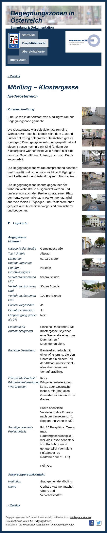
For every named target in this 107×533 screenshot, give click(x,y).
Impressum (18, 59)
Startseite (29, 35)
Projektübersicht (34, 43)
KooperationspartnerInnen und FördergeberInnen (49, 524)
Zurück (15, 76)
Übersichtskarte (33, 51)
